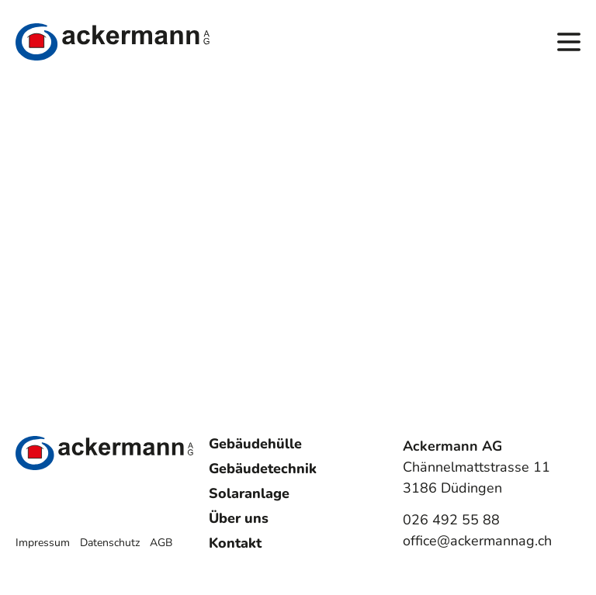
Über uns (239, 518)
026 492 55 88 (451, 519)
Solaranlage (249, 493)
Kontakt (235, 543)
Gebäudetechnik (263, 468)
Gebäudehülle (255, 443)
